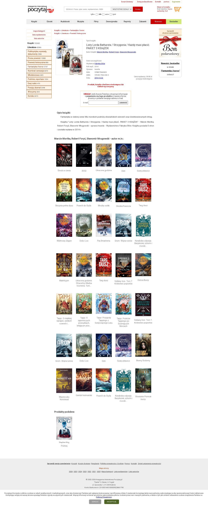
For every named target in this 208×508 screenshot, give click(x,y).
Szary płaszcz (143, 171)
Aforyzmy (32, 92)
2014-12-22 (99, 78)
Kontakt (134, 464)
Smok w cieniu (64, 170)
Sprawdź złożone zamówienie (170, 32)
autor (107, 14)
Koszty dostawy (84, 464)
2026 (71, 472)
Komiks (31, 96)
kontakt (158, 2)
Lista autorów (134, 472)
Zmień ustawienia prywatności (149, 464)
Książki (30, 43)
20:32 (84, 171)
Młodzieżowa (33, 75)
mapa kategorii (39, 31)
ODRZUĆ (95, 502)
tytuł (114, 14)
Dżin (123, 171)
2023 (85, 472)
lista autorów (39, 38)
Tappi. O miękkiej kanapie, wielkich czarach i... (64, 321)
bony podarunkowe (144, 2)
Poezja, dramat (34, 88)
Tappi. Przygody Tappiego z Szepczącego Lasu (103, 320)
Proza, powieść (34, 58)
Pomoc (127, 464)
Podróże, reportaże (36, 79)
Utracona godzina (104, 170)
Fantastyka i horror (36, 67)
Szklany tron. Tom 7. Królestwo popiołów (123, 282)
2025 (75, 472)
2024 (80, 472)
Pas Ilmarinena (103, 241)
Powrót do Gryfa (84, 205)
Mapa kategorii (107, 472)
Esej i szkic (32, 83)
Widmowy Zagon (64, 241)
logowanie (176, 2)
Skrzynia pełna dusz (64, 205)
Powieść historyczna (36, 62)
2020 (99, 472)
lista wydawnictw (39, 35)
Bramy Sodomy (143, 360)
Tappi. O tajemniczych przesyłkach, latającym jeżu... (84, 322)
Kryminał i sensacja (36, 71)
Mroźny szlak (103, 205)
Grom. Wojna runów (123, 241)
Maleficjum (64, 280)
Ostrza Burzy (143, 280)
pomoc (166, 2)
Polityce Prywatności (104, 497)
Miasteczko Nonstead (64, 398)
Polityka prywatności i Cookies (112, 464)
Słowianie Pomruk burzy (143, 397)
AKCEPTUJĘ (111, 502)
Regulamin (95, 464)
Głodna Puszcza (123, 206)
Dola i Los (84, 241)
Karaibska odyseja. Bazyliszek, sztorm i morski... (143, 243)
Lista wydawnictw (121, 472)
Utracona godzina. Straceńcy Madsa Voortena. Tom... (84, 283)
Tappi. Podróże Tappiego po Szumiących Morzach (123, 322)
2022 (89, 472)
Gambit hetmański (84, 395)
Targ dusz (143, 205)
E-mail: (85, 103)
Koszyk (74, 464)
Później (64, 446)
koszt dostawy (127, 2)
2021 (94, 472)
